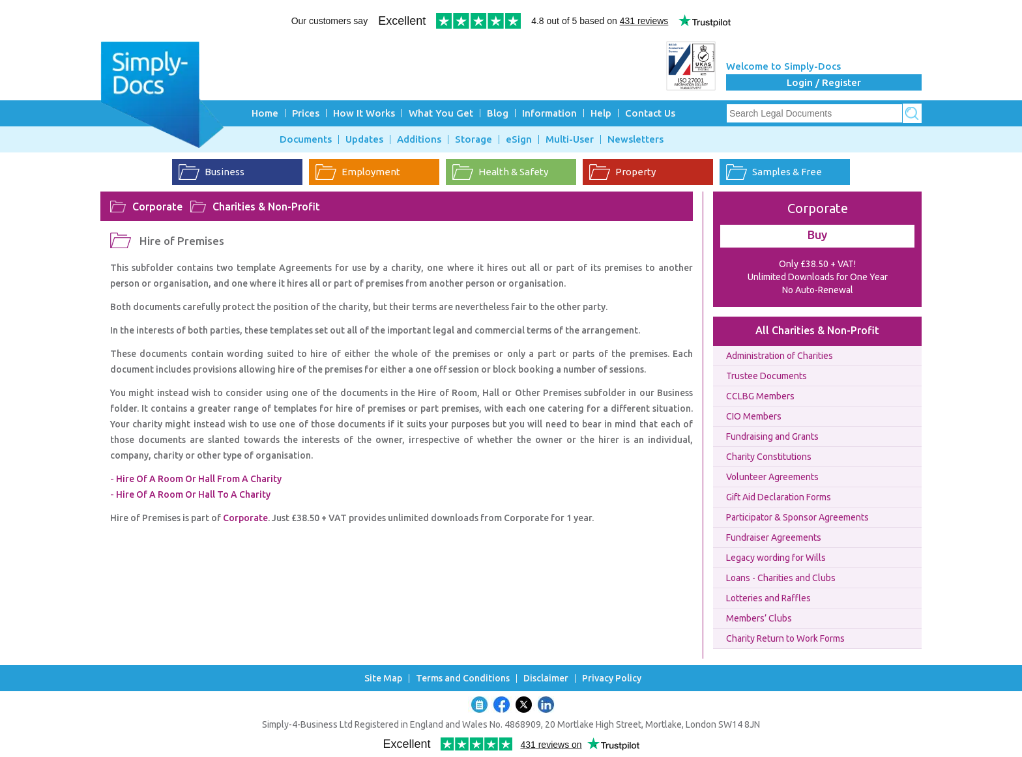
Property (635, 171)
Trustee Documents (766, 376)
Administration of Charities (779, 355)
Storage (473, 139)
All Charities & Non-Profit (817, 330)
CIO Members (753, 416)
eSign (519, 139)
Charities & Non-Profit (266, 206)
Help (601, 113)
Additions (419, 139)
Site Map (383, 678)
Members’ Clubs (759, 618)
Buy (817, 234)
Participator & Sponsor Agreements (797, 517)
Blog (497, 113)
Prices (305, 113)
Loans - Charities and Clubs (781, 578)
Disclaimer (545, 678)
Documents (306, 139)
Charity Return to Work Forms (785, 638)
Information (549, 113)
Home (265, 113)
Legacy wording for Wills (776, 557)
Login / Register (824, 82)
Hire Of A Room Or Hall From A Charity (199, 479)
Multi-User (570, 139)
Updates (364, 139)
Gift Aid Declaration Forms (778, 497)
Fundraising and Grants (772, 436)
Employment (371, 171)
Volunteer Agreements (772, 477)
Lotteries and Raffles (768, 598)
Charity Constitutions (768, 456)
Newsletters (635, 139)
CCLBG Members (760, 396)
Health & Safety (513, 171)
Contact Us (650, 113)
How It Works (364, 113)
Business (224, 171)
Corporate (157, 206)
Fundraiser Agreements (773, 537)
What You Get (441, 113)
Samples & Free (787, 171)
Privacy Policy (611, 678)
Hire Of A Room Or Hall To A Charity (193, 494)
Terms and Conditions (463, 678)
